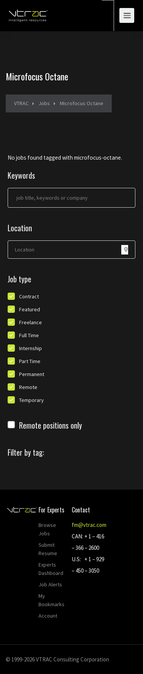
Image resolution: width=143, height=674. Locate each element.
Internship (30, 348)
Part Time (29, 361)
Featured (29, 309)
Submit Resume (48, 549)
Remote (28, 387)
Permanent (31, 374)
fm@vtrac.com (89, 524)
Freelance (30, 322)
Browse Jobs (47, 529)
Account (48, 615)
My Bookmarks (51, 600)
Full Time (29, 335)
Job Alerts (50, 584)
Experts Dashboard (51, 568)
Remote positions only (50, 425)
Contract (29, 296)
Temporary (31, 400)
